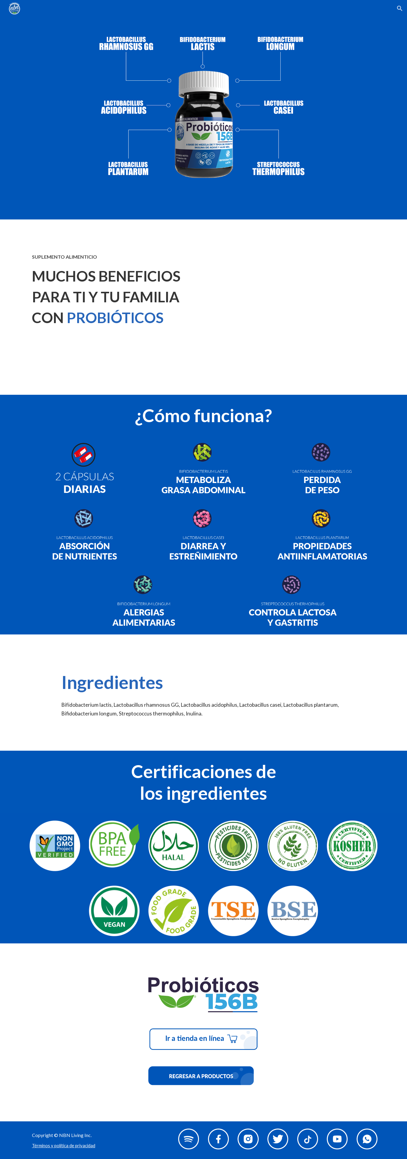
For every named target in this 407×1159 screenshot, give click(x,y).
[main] (114, 290)
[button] (400, 8)
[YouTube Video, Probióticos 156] (292, 307)
